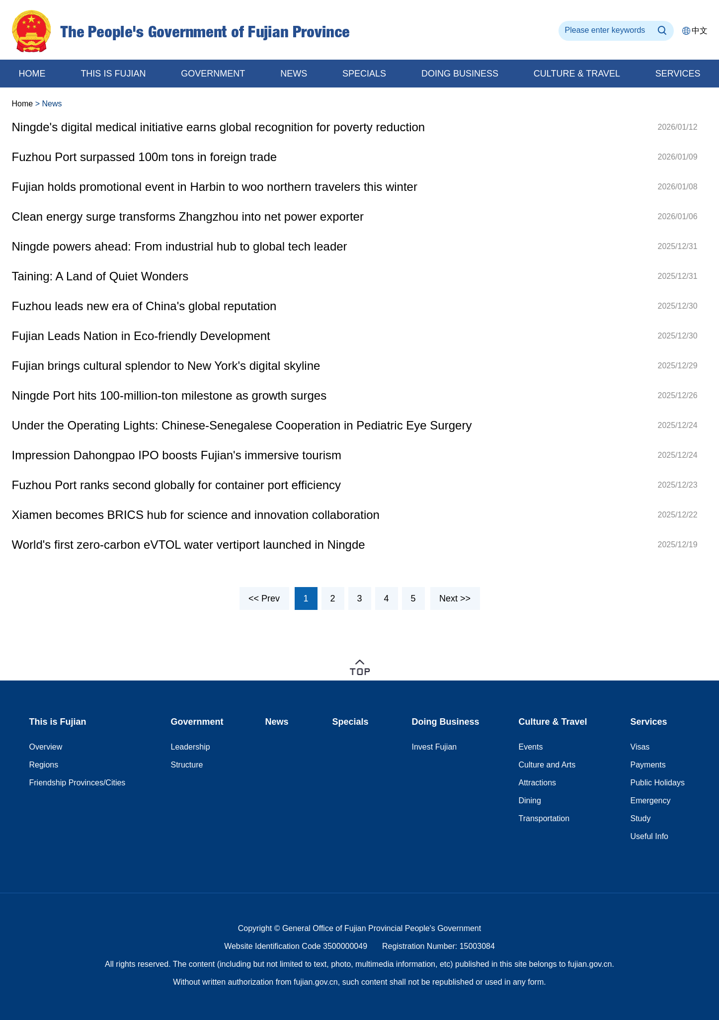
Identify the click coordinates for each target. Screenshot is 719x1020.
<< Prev (264, 598)
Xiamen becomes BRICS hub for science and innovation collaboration (196, 514)
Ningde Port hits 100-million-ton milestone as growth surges (169, 395)
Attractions (538, 782)
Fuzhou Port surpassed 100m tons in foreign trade (144, 157)
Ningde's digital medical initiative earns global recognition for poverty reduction (218, 127)
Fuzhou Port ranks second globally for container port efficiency (176, 485)
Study (641, 818)
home (32, 74)
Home (22, 103)
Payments (648, 765)
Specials (364, 74)
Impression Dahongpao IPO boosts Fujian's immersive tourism (177, 455)
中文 (700, 30)
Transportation (544, 818)
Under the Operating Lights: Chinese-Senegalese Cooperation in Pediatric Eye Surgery (242, 425)
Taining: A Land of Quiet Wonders (100, 276)
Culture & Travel (577, 74)
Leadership (190, 747)
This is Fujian (113, 74)
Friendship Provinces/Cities (77, 782)
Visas (640, 747)
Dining (530, 800)
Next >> (455, 598)
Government (213, 74)
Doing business (459, 74)
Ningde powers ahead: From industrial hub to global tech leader (179, 246)
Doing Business (445, 722)
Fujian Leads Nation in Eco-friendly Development (141, 335)
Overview (46, 747)
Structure (187, 765)
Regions (44, 765)
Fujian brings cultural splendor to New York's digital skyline (166, 365)
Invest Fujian (434, 747)
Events (531, 747)
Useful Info (649, 836)
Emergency (651, 800)
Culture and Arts (547, 765)
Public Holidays (658, 782)
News (293, 74)
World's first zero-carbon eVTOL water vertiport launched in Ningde (188, 544)
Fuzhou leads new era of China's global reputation (144, 306)
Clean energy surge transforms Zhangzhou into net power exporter (188, 216)
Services (678, 74)
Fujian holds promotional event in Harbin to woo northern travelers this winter (214, 186)
